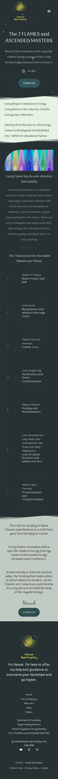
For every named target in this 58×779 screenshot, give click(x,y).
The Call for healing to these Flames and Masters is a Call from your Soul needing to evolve (29, 529)
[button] (49, 10)
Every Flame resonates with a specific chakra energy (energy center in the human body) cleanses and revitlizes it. (29, 553)
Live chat (29, 745)
